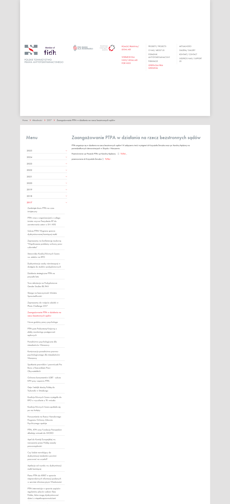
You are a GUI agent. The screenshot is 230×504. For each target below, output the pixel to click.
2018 (29, 196)
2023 (29, 163)
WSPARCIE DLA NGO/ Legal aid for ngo (130, 60)
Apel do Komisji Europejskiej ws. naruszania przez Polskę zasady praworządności (42, 442)
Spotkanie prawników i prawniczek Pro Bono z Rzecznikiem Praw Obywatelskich (45, 368)
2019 (29, 189)
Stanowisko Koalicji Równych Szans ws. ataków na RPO (43, 255)
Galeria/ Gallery (187, 50)
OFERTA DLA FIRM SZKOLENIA (155, 66)
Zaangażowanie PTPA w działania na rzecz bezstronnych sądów (86, 120)
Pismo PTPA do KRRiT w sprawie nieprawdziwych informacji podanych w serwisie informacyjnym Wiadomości (45, 478)
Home (25, 120)
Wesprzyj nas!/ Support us (190, 60)
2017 (49, 120)
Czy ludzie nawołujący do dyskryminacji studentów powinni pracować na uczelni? (42, 456)
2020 (29, 183)
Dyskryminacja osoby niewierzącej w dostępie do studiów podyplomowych (44, 265)
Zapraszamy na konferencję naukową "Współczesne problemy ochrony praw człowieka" (45, 244)
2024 (29, 157)
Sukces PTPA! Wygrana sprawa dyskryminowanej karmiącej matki (42, 232)
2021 (29, 176)
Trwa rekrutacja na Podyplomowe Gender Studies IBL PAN (42, 284)
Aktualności (185, 46)
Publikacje (153, 61)
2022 (29, 170)
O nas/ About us (156, 50)
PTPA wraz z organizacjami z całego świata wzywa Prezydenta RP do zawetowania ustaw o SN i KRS (44, 221)
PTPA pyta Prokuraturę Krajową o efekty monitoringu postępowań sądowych (42, 332)
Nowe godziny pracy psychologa (43, 322)
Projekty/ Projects (157, 46)
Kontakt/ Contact (188, 54)
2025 (29, 150)
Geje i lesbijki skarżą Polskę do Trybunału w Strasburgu (41, 389)
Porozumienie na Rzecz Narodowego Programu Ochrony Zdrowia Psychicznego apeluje (44, 420)
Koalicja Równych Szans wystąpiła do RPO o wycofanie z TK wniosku (45, 399)
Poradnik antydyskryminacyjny (159, 56)
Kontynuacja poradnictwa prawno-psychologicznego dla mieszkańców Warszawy (44, 354)
